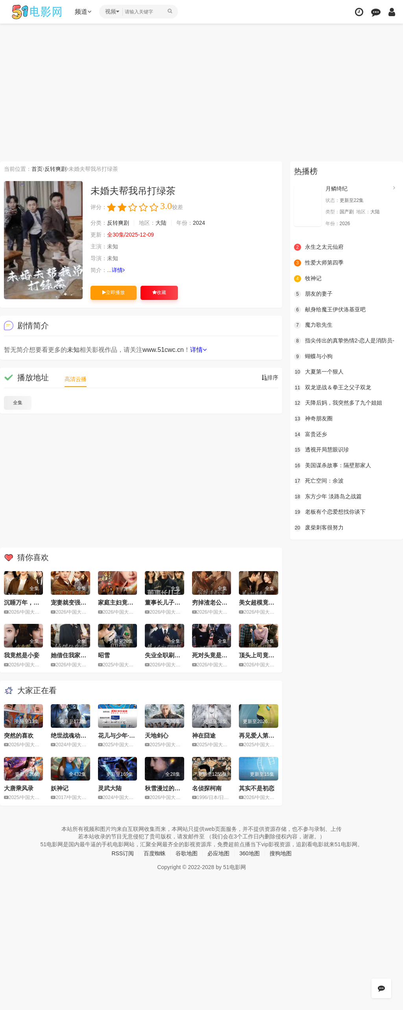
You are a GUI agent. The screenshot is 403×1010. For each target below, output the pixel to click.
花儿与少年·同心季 (122, 735)
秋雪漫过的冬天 (165, 788)
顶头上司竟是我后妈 (265, 655)
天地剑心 (156, 735)
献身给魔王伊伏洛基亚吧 (330, 309)
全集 (17, 402)
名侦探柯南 (207, 788)
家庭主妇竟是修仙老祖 (127, 602)
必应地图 (218, 853)
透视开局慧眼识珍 (321, 449)
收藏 (159, 292)
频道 (83, 11)
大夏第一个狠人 (319, 372)
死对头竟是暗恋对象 (218, 655)
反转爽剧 (55, 169)
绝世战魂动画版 (71, 735)
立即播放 (113, 292)
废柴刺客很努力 (319, 527)
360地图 (249, 853)
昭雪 (104, 655)
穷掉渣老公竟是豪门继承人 (227, 602)
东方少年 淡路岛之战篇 (328, 496)
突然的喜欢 (18, 735)
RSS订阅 (122, 853)
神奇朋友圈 (313, 418)
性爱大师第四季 (319, 262)
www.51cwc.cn (163, 349)
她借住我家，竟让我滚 (80, 655)
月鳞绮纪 (336, 188)
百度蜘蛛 (155, 853)
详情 (118, 270)
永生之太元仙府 (319, 247)
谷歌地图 (187, 853)
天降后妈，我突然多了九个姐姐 (338, 403)
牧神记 (308, 278)
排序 (270, 377)
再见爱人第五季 (259, 735)
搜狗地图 (281, 853)
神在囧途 (204, 735)
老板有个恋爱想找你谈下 (330, 512)
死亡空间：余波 (319, 481)
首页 (37, 169)
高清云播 (76, 379)
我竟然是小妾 (21, 655)
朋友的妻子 (313, 294)
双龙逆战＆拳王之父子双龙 (332, 387)
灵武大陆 (110, 788)
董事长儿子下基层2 (170, 602)
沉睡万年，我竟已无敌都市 (39, 602)
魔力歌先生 (313, 325)
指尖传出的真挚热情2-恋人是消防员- (344, 340)
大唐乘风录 (18, 788)
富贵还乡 (310, 434)
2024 (199, 223)
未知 (73, 349)
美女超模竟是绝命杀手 (268, 602)
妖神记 (59, 788)
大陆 (160, 223)
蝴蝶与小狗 (313, 356)
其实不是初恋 (256, 788)
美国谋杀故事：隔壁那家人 (332, 465)
